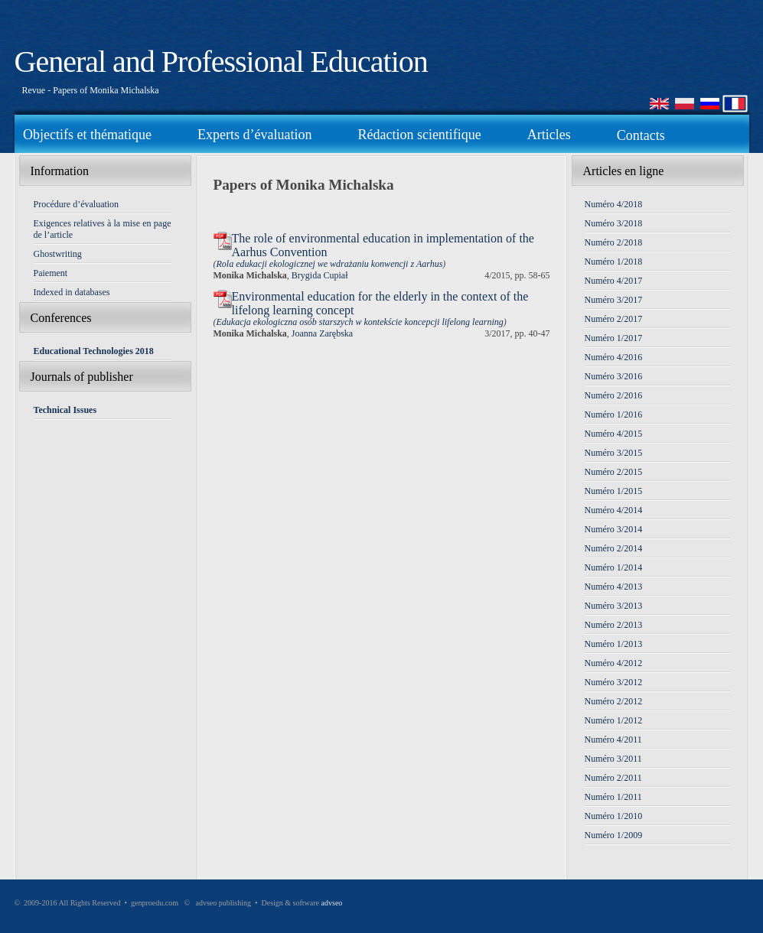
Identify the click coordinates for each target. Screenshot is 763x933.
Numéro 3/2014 (614, 529)
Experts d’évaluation (254, 134)
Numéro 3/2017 (614, 299)
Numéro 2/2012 (614, 701)
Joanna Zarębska (322, 333)
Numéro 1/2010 (614, 816)
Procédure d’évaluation (76, 204)
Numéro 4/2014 (614, 510)
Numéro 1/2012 (614, 720)
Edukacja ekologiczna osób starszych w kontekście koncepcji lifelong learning (360, 322)
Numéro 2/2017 (614, 319)
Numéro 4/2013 (614, 586)
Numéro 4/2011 (613, 739)
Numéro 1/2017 (614, 338)
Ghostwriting (58, 254)
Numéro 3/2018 (614, 223)
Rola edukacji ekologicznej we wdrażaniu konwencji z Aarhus (330, 263)
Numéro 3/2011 (613, 758)
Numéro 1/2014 (614, 567)
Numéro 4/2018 (614, 204)
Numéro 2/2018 (614, 242)
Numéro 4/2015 (614, 433)
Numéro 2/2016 (614, 395)
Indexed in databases (72, 292)
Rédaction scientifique (419, 134)
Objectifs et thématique (87, 134)
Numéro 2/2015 (614, 471)
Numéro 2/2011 (613, 777)
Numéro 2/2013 (614, 624)
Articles (549, 134)
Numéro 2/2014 (614, 548)
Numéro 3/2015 (614, 452)
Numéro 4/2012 (614, 663)
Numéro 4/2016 (614, 357)
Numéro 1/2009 (614, 835)
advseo (332, 903)
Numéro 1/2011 (613, 797)
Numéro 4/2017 (614, 280)
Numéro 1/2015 (614, 491)
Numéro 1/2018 (614, 261)
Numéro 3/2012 (614, 682)
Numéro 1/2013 (614, 644)
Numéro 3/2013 (614, 605)
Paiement (51, 273)
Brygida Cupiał (320, 275)
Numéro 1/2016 (614, 414)
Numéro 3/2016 (614, 376)
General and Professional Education (221, 61)
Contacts (641, 135)
